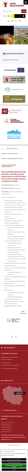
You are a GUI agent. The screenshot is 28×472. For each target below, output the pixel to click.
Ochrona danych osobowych (14, 459)
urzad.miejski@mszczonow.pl (10, 368)
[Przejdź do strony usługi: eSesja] (12, 21)
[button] (26, 2)
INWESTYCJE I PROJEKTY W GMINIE (9, 153)
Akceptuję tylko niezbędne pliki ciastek (14, 466)
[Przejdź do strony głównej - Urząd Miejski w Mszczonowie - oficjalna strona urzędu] (14, 4)
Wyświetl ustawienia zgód (14, 462)
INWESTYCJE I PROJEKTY (12, 148)
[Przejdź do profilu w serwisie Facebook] (8, 16)
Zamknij (14, 469)
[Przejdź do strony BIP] (4, 16)
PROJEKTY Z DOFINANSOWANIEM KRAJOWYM (12, 158)
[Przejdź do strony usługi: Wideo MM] (19, 21)
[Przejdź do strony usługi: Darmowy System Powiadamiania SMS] (16, 21)
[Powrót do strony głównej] (2, 149)
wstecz (23, 311)
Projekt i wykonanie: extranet (14, 445)
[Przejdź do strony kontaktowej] (8, 21)
